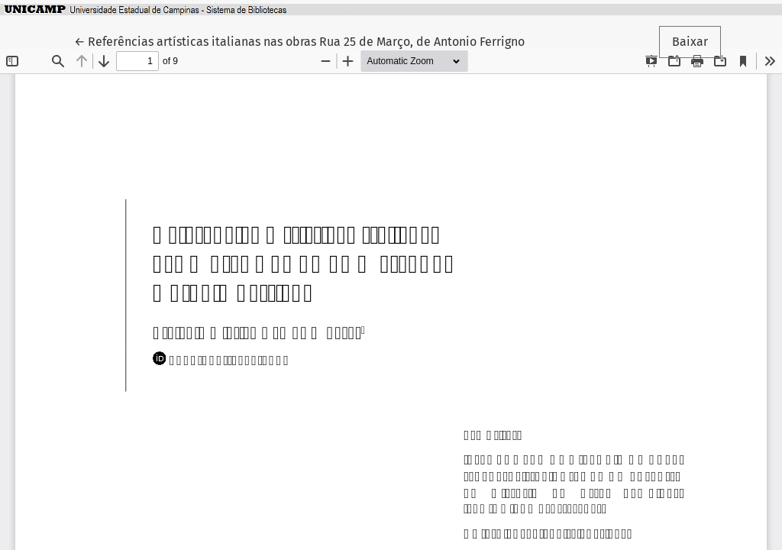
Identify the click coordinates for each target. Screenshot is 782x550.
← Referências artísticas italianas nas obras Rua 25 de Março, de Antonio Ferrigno (299, 40)
